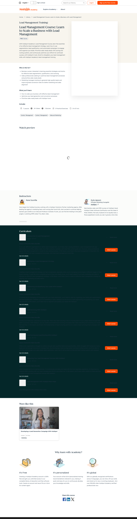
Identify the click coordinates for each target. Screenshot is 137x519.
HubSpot (95, 204)
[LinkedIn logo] (69, 499)
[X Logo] (72, 499)
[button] (68, 237)
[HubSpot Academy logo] (28, 9)
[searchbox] (74, 3)
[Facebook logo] (65, 499)
